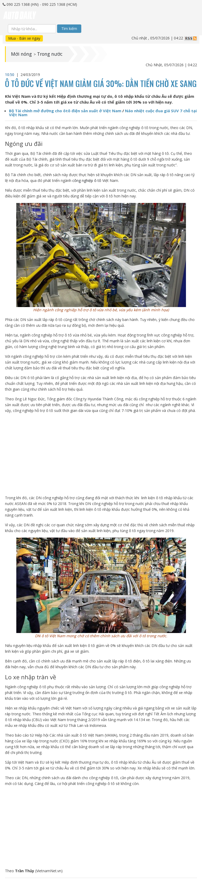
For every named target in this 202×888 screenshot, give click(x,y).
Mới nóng (21, 54)
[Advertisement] (101, 454)
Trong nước (51, 54)
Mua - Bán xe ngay (24, 38)
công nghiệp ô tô (86, 180)
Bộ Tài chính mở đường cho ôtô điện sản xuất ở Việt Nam (65, 110)
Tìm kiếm (69, 28)
